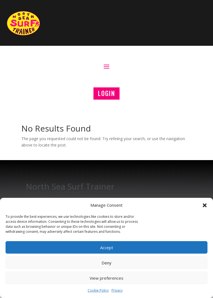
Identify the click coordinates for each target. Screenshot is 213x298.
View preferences (106, 278)
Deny (106, 263)
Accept (106, 247)
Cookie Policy (98, 290)
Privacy (117, 290)
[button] (204, 205)
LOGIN (106, 93)
